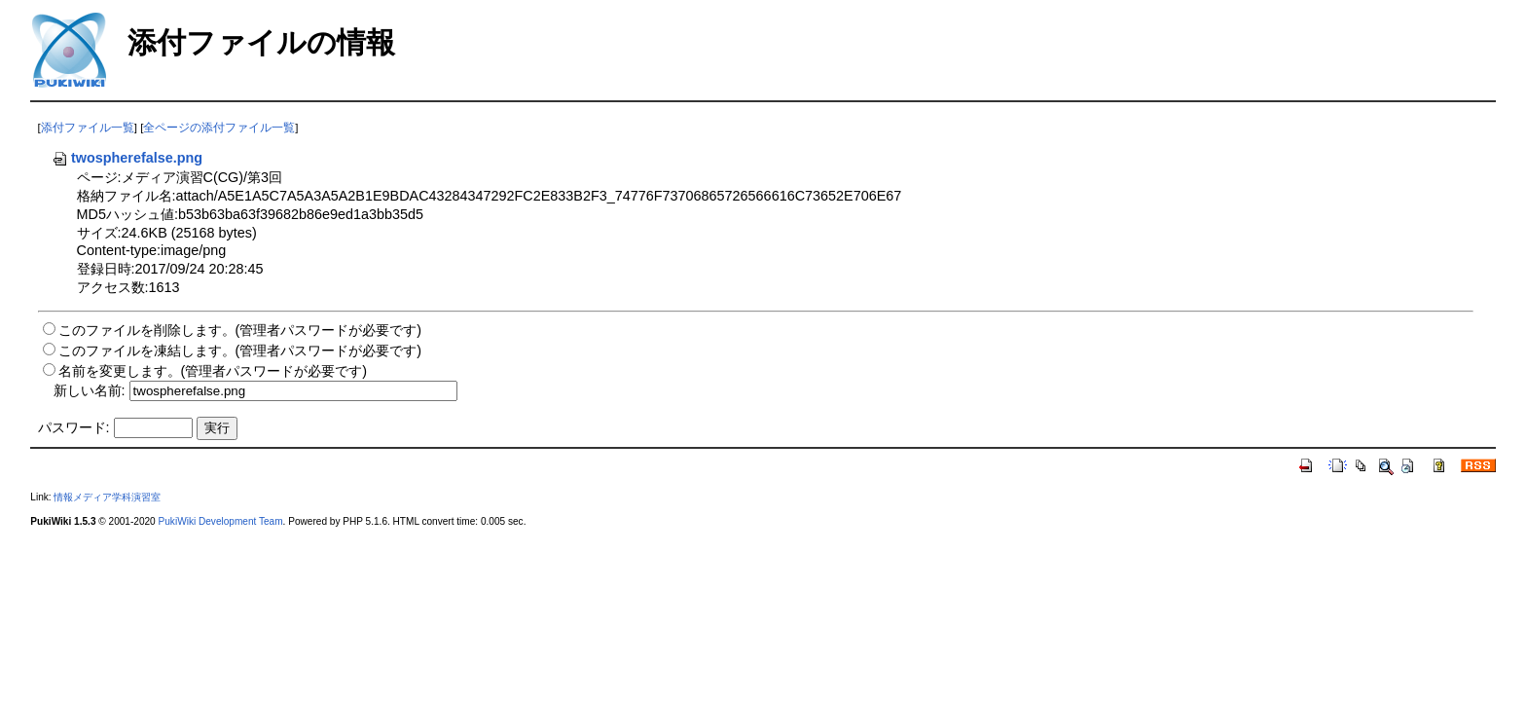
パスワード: (74, 427)
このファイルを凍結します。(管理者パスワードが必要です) (240, 350)
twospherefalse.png (127, 158)
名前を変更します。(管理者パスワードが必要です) (213, 371)
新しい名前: (90, 390)
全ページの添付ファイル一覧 (219, 127)
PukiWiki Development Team (221, 521)
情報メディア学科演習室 (107, 497)
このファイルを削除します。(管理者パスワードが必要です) (240, 330)
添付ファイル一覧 (87, 127)
